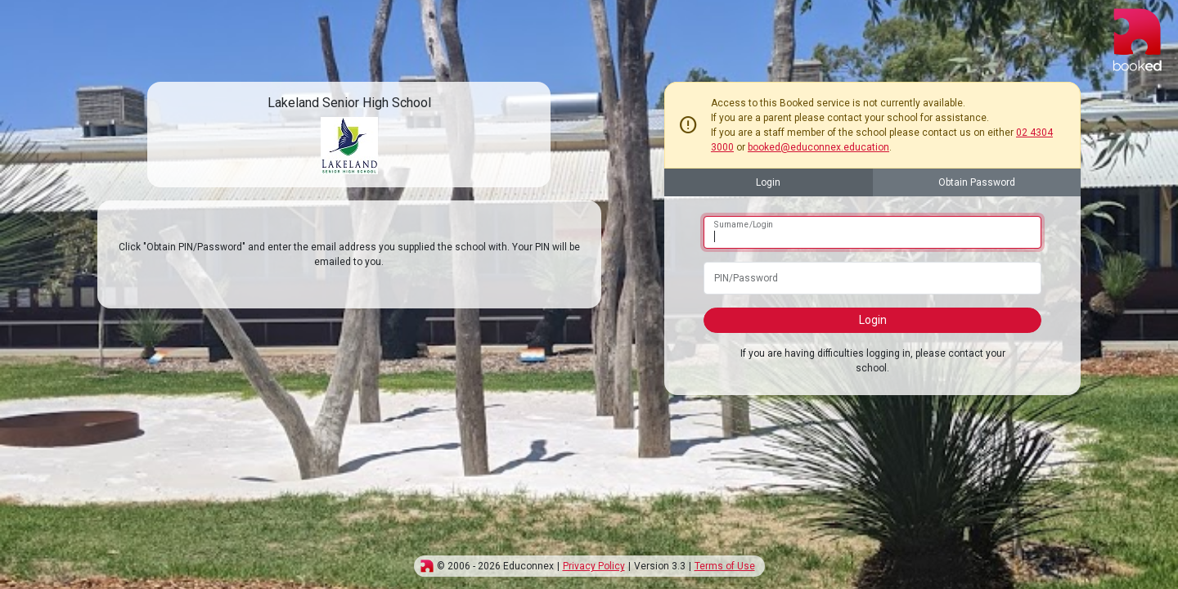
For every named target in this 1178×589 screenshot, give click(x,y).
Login (768, 182)
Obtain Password (976, 182)
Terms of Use (725, 566)
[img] (427, 566)
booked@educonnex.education (818, 147)
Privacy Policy (594, 566)
